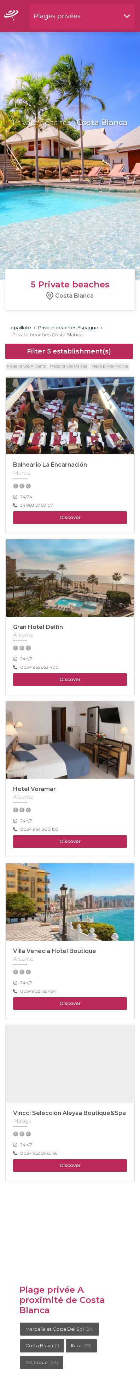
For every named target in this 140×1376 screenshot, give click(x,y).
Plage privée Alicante (26, 366)
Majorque (41, 1362)
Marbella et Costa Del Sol (59, 1329)
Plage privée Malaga (68, 366)
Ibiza (81, 1345)
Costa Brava (42, 1345)
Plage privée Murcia (110, 366)
